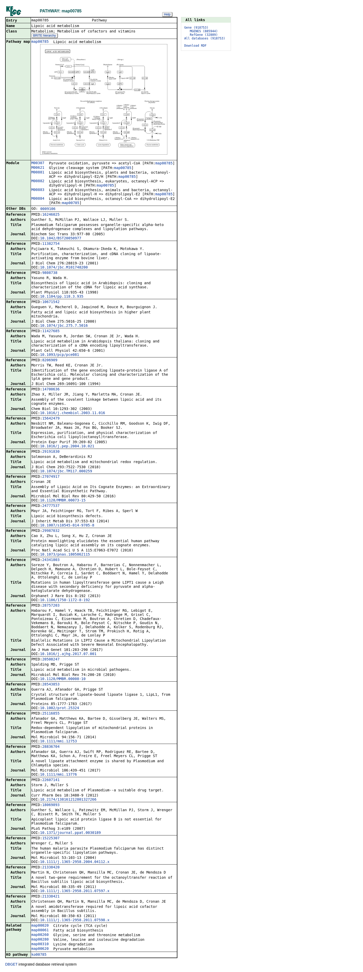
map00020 (40, 926)
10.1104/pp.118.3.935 (61, 297)
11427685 (50, 331)
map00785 (40, 42)
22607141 (50, 780)
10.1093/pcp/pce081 (59, 355)
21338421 (50, 897)
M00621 (38, 168)
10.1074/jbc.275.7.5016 (64, 326)
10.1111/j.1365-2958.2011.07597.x (74, 891)
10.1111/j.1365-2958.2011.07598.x (74, 920)
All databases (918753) (204, 38)
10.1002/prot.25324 (59, 708)
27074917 (50, 477)
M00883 (38, 190)
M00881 (38, 173)
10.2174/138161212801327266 (68, 800)
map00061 (40, 930)
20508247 (50, 660)
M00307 (38, 163)
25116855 (50, 714)
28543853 (50, 685)
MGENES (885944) (204, 31)
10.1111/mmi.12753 (58, 742)
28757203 (50, 606)
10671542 (50, 302)
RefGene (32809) (204, 35)
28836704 (50, 747)
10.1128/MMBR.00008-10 (62, 679)
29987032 (50, 531)
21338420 (50, 868)
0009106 (47, 209)
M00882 (38, 181)
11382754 (50, 244)
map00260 (40, 935)
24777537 (50, 506)
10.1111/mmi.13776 (58, 775)
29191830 (50, 452)
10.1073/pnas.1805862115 (65, 555)
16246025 (50, 215)
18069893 (50, 805)
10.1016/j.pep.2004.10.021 (67, 447)
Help (167, 14)
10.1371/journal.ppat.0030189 (70, 833)
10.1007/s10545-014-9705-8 (67, 526)
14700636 (50, 390)
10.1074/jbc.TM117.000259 (66, 472)
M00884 (38, 199)
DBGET (11, 965)
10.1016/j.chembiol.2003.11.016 (72, 413)
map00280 (40, 940)
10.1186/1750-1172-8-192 (65, 600)
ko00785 (39, 955)
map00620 (40, 949)
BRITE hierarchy (44, 36)
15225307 (50, 838)
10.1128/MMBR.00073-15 (62, 501)
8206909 (49, 360)
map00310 (40, 944)
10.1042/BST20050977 (60, 239)
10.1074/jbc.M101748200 (64, 268)
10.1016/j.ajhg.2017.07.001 (68, 654)
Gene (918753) (196, 27)
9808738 (49, 273)
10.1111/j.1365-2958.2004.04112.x (74, 862)
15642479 (50, 419)
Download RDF (195, 45)
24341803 (50, 560)
